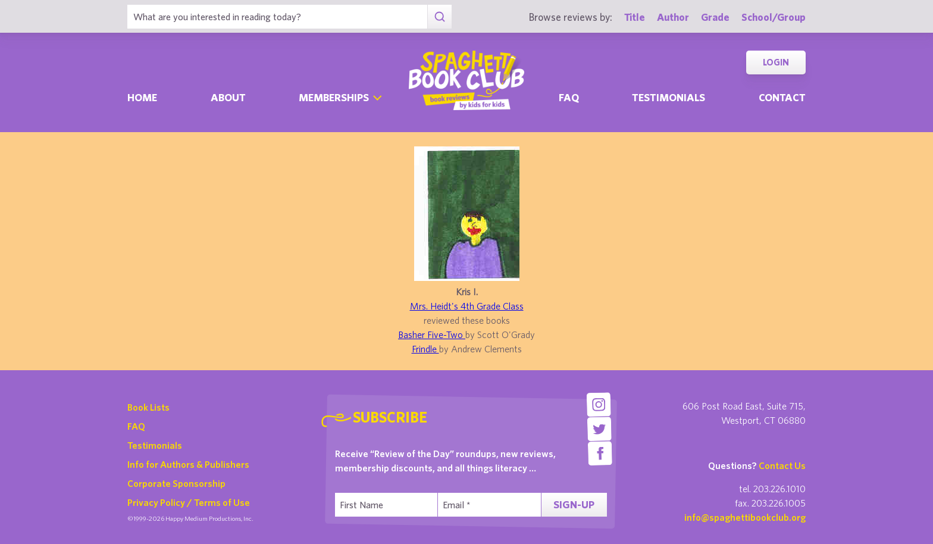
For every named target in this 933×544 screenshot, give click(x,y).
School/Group (773, 17)
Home (142, 97)
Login (776, 62)
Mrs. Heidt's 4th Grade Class (467, 306)
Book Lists (148, 407)
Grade (715, 17)
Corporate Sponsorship (176, 483)
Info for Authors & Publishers (188, 464)
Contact (782, 97)
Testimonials (668, 97)
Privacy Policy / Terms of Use (188, 502)
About (228, 97)
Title (634, 17)
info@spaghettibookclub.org (745, 517)
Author (673, 17)
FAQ (136, 426)
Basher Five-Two (431, 334)
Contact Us (782, 465)
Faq (569, 97)
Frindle (425, 348)
